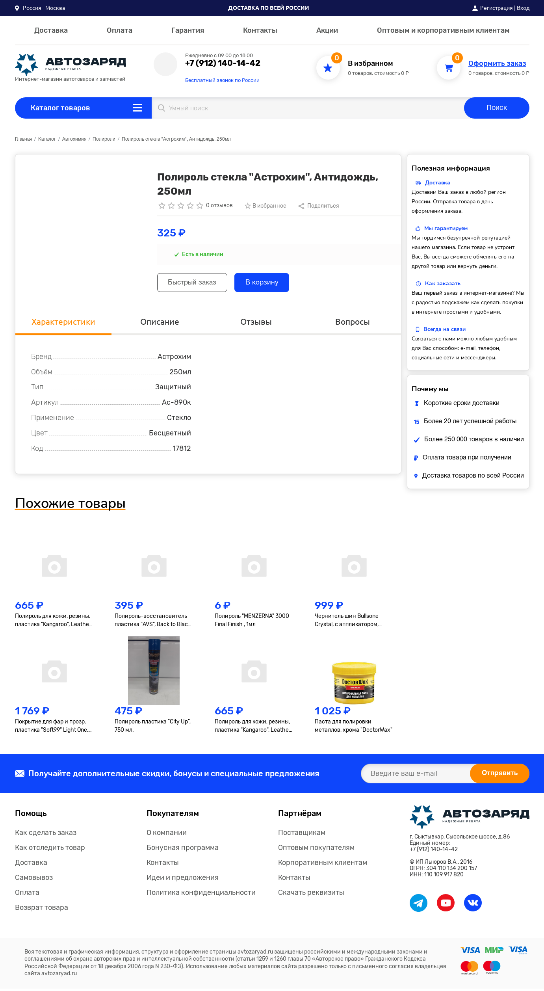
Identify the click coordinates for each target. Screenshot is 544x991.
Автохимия (74, 139)
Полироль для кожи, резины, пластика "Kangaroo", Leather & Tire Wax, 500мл (53, 622)
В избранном (370, 63)
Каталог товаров (60, 108)
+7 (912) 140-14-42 (222, 63)
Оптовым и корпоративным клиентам (443, 30)
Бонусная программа (183, 850)
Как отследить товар (50, 850)
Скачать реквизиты (311, 895)
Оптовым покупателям (316, 850)
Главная (23, 139)
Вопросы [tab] (352, 323)
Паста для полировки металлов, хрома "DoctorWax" (353, 727)
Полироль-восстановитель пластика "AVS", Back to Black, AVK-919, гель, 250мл (153, 622)
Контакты (260, 30)
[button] (40, 8)
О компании (167, 835)
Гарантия (187, 30)
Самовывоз (34, 880)
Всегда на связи (444, 329)
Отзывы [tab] (256, 323)
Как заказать (442, 283)
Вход (523, 8)
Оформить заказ (497, 63)
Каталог (47, 139)
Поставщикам (301, 835)
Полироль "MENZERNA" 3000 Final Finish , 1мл (252, 622)
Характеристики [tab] (63, 323)
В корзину (268, 283)
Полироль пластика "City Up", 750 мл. (153, 727)
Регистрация (496, 8)
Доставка (51, 30)
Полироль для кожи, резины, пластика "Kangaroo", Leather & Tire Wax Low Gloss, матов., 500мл (253, 728)
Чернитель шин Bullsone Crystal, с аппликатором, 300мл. (347, 622)
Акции (327, 30)
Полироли (104, 139)
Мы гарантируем (446, 228)
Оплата (119, 30)
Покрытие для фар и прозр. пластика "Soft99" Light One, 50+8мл (51, 728)
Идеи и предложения (183, 880)
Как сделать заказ (45, 835)
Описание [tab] (160, 323)
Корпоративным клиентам (322, 865)
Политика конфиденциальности (201, 895)
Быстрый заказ (194, 283)
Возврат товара (41, 909)
